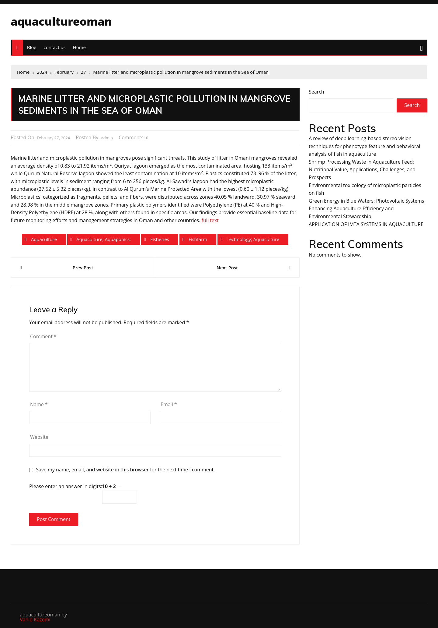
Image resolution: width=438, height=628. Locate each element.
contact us (55, 47)
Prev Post (83, 267)
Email (169, 404)
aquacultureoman (61, 21)
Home (79, 47)
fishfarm (198, 239)
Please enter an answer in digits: (65, 486)
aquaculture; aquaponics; (103, 239)
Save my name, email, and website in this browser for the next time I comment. (125, 470)
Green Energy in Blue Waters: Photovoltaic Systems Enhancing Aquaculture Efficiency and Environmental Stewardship (366, 208)
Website (39, 437)
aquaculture (44, 239)
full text (210, 220)
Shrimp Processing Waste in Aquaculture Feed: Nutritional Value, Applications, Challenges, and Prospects (362, 169)
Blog (31, 47)
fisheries (159, 239)
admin (107, 137)
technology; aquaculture (253, 239)
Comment (43, 336)
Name (39, 404)
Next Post (227, 267)
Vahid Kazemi (35, 619)
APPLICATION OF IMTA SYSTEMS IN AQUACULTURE (366, 224)
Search (316, 91)
